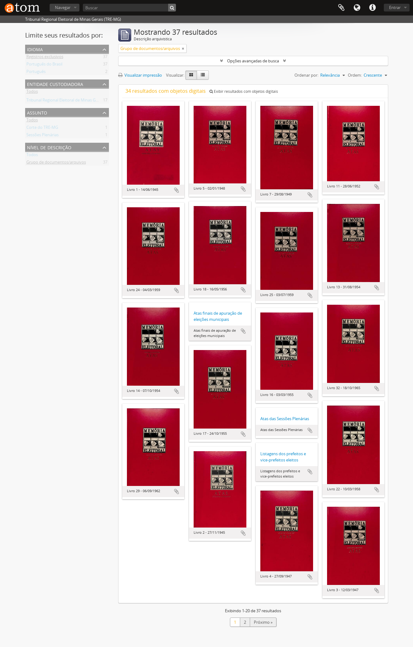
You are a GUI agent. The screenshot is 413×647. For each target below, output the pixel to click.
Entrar (395, 7)
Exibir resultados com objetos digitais (243, 91)
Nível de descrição (49, 147)
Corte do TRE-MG (42, 128)
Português (36, 72)
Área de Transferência (341, 8)
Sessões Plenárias (42, 136)
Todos (32, 92)
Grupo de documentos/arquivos (56, 163)
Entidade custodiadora (55, 83)
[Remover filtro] (183, 48)
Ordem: (355, 75)
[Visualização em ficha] (191, 75)
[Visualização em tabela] (203, 75)
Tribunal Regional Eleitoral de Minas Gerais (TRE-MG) (74, 101)
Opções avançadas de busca (253, 61)
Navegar (62, 7)
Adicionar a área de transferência (176, 190)
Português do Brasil (44, 65)
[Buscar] (129, 7)
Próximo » (263, 622)
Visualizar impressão (140, 75)
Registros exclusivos (44, 58)
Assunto (37, 112)
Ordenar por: (306, 75)
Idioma (357, 8)
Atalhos (372, 8)
